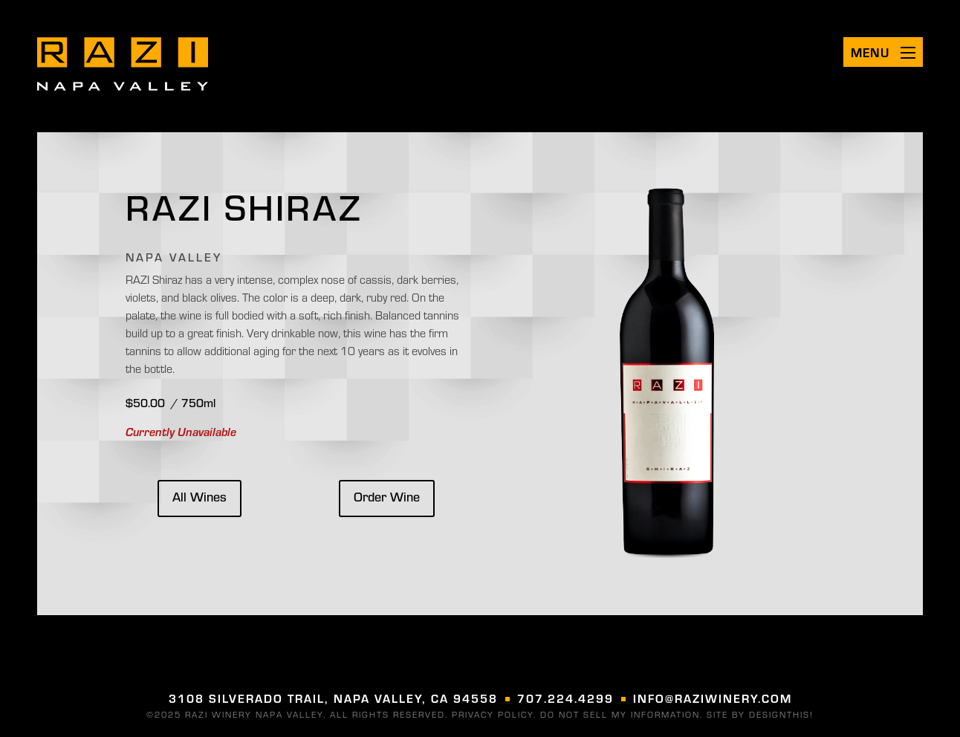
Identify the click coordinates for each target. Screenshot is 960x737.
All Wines (199, 496)
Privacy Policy (492, 714)
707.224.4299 (565, 698)
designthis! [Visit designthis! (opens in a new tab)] (781, 714)
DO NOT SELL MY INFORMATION (620, 714)
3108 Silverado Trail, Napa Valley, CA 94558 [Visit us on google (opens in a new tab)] (333, 698)
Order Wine (387, 496)
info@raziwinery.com (712, 698)
